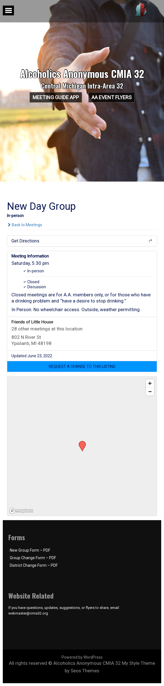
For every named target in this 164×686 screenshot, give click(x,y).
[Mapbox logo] (21, 511)
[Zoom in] (150, 383)
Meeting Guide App (55, 97)
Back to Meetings (24, 225)
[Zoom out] (150, 391)
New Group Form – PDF (30, 550)
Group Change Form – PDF (33, 558)
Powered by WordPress (82, 657)
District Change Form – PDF (34, 565)
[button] (82, 366)
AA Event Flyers (111, 97)
